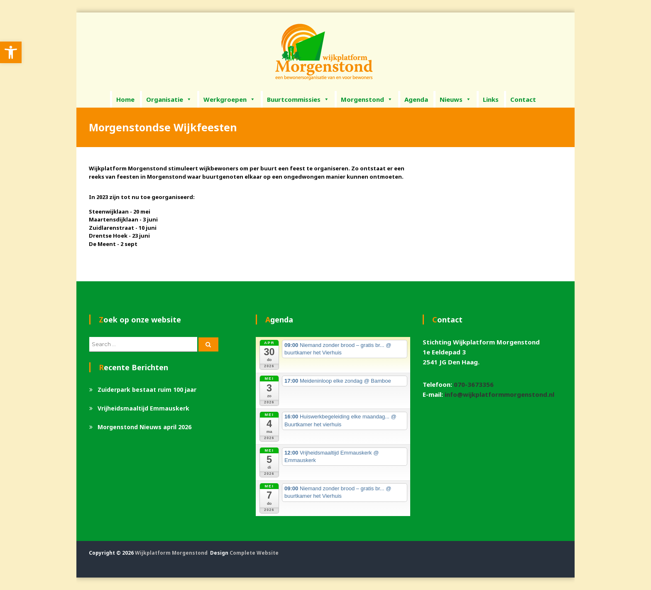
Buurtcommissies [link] (298, 99)
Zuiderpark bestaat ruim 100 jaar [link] (147, 389)
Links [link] (491, 99)
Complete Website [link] (254, 552)
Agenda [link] (416, 99)
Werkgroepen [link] (229, 99)
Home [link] (125, 99)
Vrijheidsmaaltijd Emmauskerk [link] (143, 408)
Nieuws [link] (455, 99)
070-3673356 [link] (474, 384)
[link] (11, 52)
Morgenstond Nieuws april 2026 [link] (144, 427)
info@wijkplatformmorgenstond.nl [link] (499, 394)
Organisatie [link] (169, 99)
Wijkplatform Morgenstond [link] (171, 552)
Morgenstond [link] (367, 99)
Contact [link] (523, 99)
